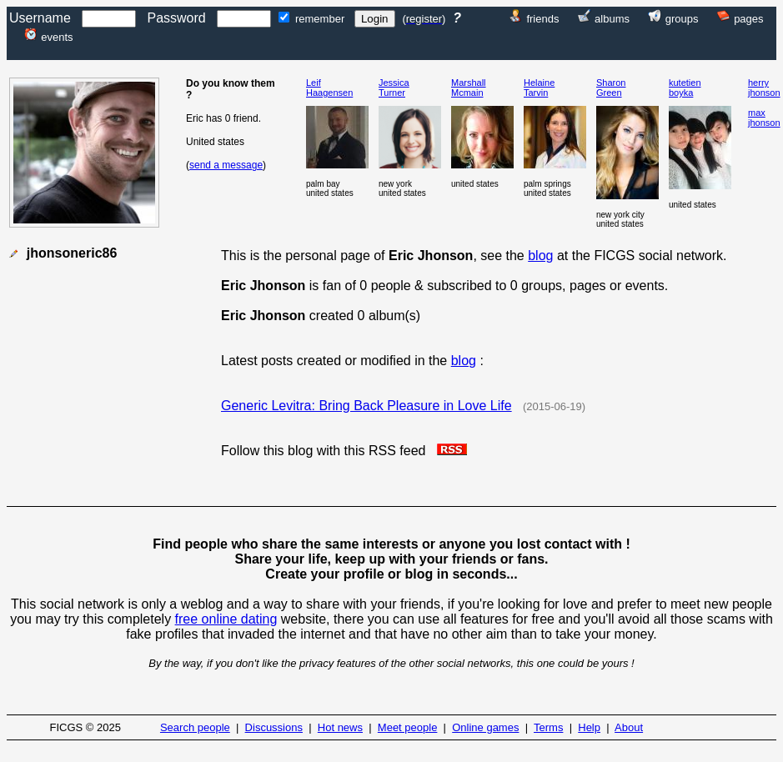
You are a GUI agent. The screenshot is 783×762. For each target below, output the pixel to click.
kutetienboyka (685, 88)
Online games (485, 727)
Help (589, 727)
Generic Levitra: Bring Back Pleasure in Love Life (366, 406)
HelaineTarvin (539, 88)
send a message (226, 165)
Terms (548, 727)
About (629, 727)
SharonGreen (610, 88)
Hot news (340, 727)
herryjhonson (764, 88)
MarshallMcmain (468, 88)
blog (540, 255)
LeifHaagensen (329, 88)
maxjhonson (764, 118)
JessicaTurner (394, 88)
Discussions (274, 727)
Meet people (408, 727)
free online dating (226, 619)
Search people (195, 727)
